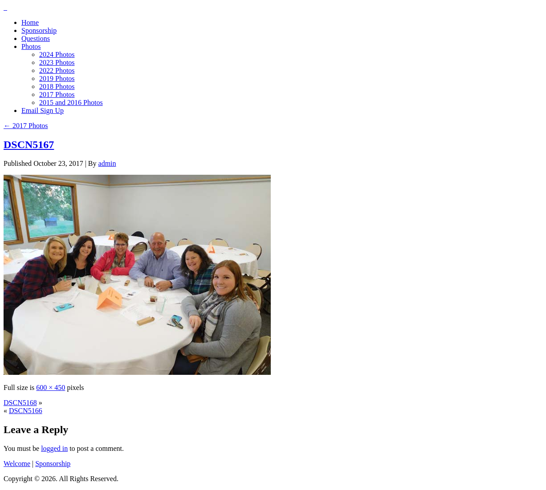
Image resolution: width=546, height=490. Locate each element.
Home (30, 22)
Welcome (17, 463)
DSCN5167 (29, 144)
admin (107, 163)
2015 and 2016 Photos (71, 102)
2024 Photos (57, 54)
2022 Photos (57, 70)
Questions (35, 38)
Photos (31, 46)
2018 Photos (57, 86)
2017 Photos (57, 94)
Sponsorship (39, 30)
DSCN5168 (20, 402)
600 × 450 (50, 387)
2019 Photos (57, 78)
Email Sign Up (42, 110)
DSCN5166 (25, 410)
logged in (54, 448)
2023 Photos (57, 62)
